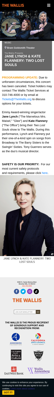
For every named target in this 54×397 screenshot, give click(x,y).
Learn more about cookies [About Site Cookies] (23, 389)
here (45, 173)
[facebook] (16, 291)
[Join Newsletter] (25, 312)
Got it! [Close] (8, 392)
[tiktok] (36, 291)
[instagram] (29, 291)
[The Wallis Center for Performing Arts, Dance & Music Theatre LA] (13, 5)
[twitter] (23, 291)
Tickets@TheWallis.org (17, 99)
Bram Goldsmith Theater (21, 48)
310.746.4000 (27, 286)
